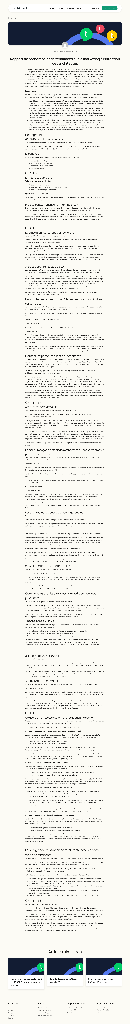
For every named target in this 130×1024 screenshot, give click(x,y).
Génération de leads (44, 1010)
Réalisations (70, 8)
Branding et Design (44, 1013)
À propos (61, 8)
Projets (10, 1010)
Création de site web (44, 1008)
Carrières (79, 8)
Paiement (11, 1018)
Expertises (53, 8)
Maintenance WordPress (45, 1015)
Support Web (95, 8)
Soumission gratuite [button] (109, 8)
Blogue (10, 1013)
